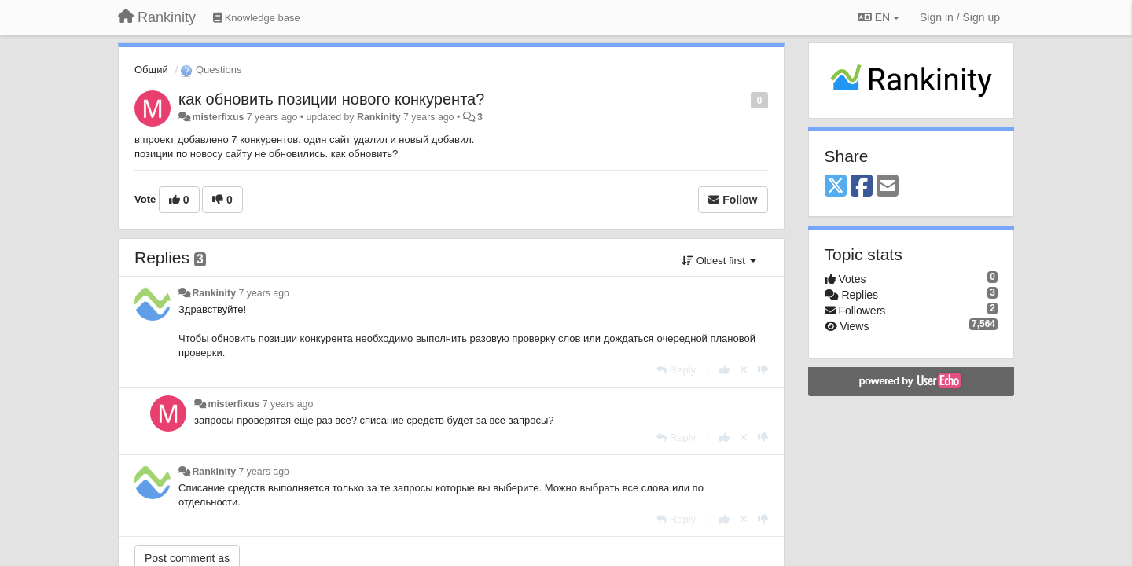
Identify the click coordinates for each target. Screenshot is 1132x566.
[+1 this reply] (724, 370)
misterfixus (218, 117)
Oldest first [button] (718, 260)
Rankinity (379, 117)
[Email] (888, 186)
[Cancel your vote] (744, 370)
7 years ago (263, 293)
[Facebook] (862, 186)
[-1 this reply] (763, 370)
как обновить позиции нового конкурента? (331, 99)
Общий (151, 69)
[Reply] (676, 370)
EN (878, 17)
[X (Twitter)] (836, 186)
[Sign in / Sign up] (959, 17)
